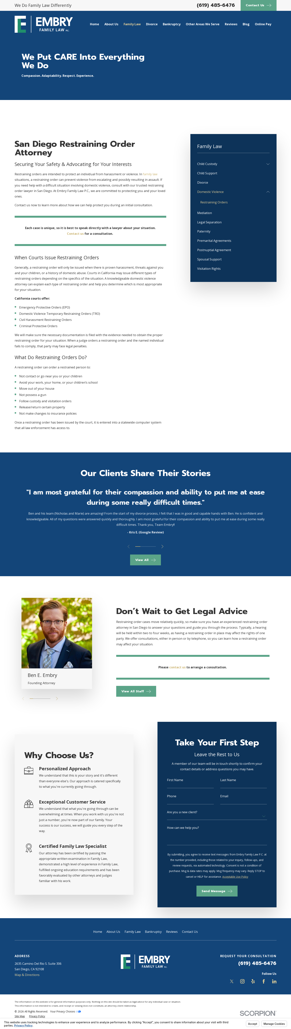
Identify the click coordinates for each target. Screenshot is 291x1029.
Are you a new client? (182, 812)
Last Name (228, 779)
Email (224, 796)
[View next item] (162, 546)
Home (97, 932)
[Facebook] (264, 981)
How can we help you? (183, 827)
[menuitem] (231, 164)
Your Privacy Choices (65, 1011)
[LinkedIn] (274, 981)
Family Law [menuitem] (132, 24)
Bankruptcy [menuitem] (171, 24)
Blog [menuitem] (246, 24)
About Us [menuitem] (111, 24)
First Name (175, 779)
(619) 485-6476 (216, 5)
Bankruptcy (153, 932)
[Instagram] (242, 981)
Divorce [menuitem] (152, 24)
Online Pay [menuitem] (263, 24)
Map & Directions (27, 975)
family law (150, 174)
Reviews (172, 932)
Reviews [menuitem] (231, 24)
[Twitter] (232, 981)
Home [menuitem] (94, 24)
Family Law (133, 932)
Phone (172, 796)
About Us (113, 932)
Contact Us (190, 932)
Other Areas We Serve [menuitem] (202, 24)
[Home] (44, 24)
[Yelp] (253, 981)
